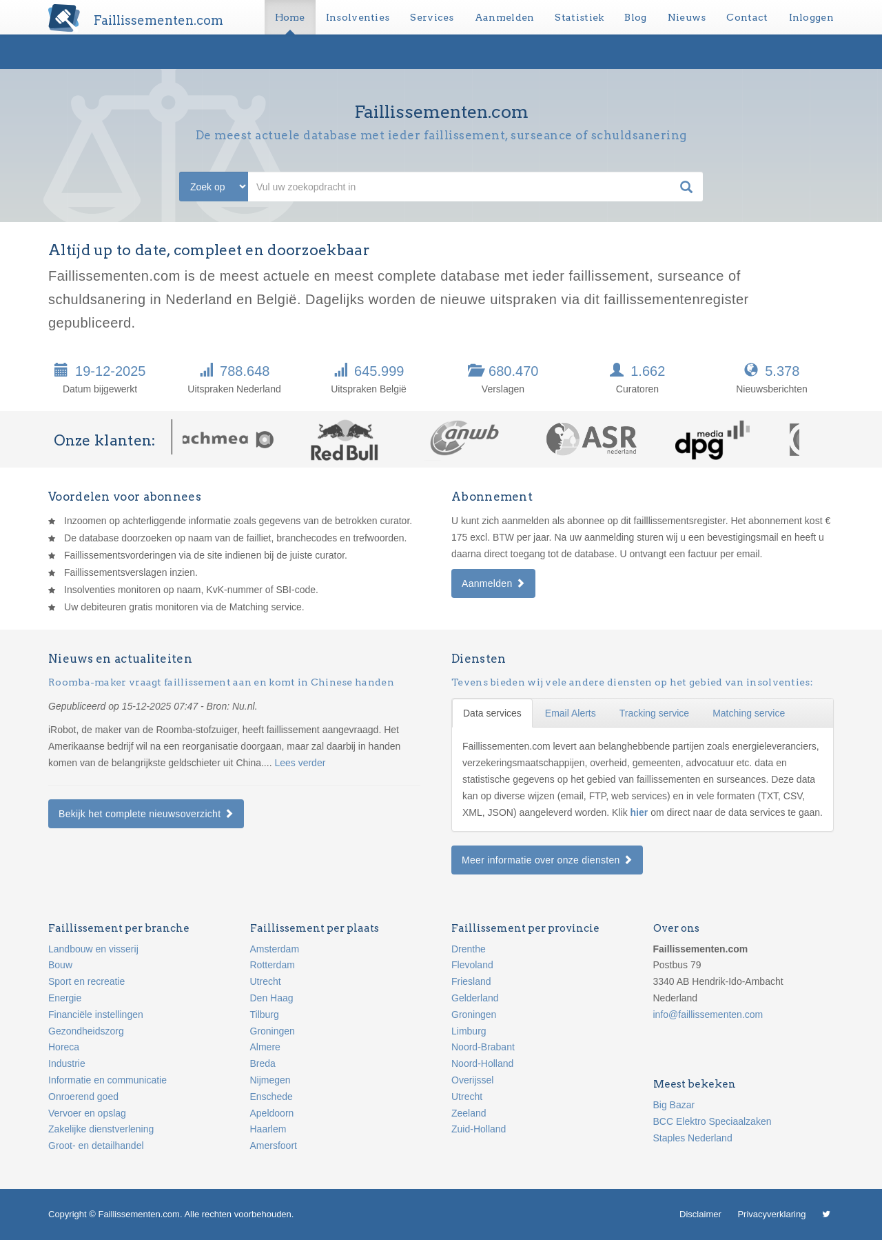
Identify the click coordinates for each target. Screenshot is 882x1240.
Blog (635, 17)
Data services (492, 713)
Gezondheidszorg (86, 1031)
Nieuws (687, 17)
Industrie (66, 1063)
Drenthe (468, 948)
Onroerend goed (83, 1096)
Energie (64, 997)
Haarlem (268, 1128)
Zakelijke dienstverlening (101, 1128)
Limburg (468, 1031)
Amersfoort (273, 1145)
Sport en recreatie (86, 981)
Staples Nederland (692, 1137)
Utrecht (265, 981)
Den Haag (272, 997)
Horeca (63, 1046)
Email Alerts (570, 713)
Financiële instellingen (95, 1014)
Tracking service (654, 713)
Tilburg (264, 1014)
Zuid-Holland (478, 1128)
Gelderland (475, 997)
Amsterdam (275, 948)
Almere (265, 1046)
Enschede (271, 1096)
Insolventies (358, 17)
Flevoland (472, 964)
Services (431, 17)
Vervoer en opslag (87, 1113)
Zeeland (468, 1113)
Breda (263, 1063)
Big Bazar (674, 1104)
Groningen (272, 1031)
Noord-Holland (482, 1063)
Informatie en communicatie (107, 1080)
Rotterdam (272, 964)
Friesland (471, 981)
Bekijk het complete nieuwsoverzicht (146, 813)
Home (290, 17)
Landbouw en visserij (93, 948)
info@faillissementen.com (708, 1014)
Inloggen (811, 17)
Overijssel (472, 1080)
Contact (747, 17)
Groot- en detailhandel (96, 1145)
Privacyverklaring (771, 1214)
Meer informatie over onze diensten (547, 860)
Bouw (60, 964)
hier (640, 812)
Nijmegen (270, 1080)
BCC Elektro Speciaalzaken (712, 1121)
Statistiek (579, 17)
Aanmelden (505, 17)
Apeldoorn (272, 1113)
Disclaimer (700, 1214)
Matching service (748, 713)
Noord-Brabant (483, 1046)
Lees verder (299, 762)
